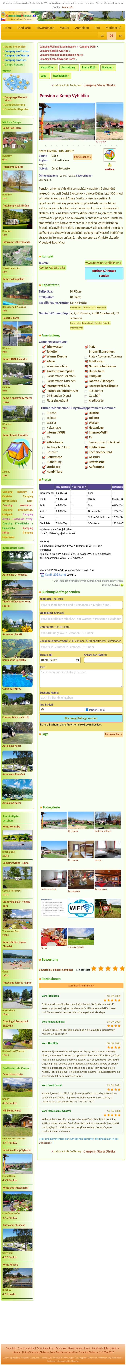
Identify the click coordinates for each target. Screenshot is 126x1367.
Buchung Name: (49, 693)
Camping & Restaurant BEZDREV (15, 1023)
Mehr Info (67, 7)
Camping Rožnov (11, 688)
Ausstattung (68, 67)
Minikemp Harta (12, 1110)
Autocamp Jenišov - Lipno (17, 982)
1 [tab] (46, 146)
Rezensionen (60, 75)
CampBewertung (15, 104)
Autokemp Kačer (11, 745)
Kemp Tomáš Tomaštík (15, 435)
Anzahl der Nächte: (95, 655)
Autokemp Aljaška (13, 166)
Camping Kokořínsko (17, 505)
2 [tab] (51, 146)
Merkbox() (113, 28)
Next (121, 123)
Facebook (60, 1348)
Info (97, 28)
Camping (11, 1348)
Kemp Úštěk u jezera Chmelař (14, 944)
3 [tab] (57, 146)
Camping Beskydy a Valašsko (17, 494)
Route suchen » (82, 157)
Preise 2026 (88, 67)
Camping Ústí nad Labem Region (58, 46)
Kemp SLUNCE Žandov (15, 359)
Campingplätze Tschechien (19, 1357)
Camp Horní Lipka (13, 1074)
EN (120, 35)
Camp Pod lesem (12, 128)
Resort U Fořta (11, 318)
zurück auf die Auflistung (67, 85)
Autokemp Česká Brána (16, 205)
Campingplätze (45, 1348)
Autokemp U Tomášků (14, 574)
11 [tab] (100, 146)
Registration (112, 1348)
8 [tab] (84, 146)
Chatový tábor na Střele (15, 717)
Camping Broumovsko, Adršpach (17, 512)
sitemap (16, 1352)
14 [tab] (117, 146)
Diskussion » (46, 1143)
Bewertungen (45, 28)
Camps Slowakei (14, 64)
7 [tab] (78, 146)
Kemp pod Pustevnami (15, 1187)
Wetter (64, 28)
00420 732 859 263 (52, 268)
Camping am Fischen (17, 51)
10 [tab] (95, 146)
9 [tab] (89, 146)
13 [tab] (111, 146)
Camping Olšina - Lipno (16, 863)
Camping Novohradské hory (17, 498)
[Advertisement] (17, 1323)
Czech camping (26, 1348)
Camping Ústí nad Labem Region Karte (61, 54)
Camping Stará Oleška (99, 85)
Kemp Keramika (11, 826)
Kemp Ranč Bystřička (14, 660)
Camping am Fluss (15, 60)
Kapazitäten (47, 67)
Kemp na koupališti (13, 279)
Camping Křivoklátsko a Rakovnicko (17, 526)
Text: (42, 667)
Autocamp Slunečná (13, 774)
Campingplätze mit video (16, 98)
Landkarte (24, 28)
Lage (43, 75)
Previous (41, 123)
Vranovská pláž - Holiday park (16, 904)
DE (111, 36)
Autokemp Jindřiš (12, 634)
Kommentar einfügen (81, 985)
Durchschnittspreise (17, 109)
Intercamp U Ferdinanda (16, 242)
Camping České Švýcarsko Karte (57, 59)
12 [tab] (106, 146)
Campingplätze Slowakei (68, 1361)
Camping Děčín (87, 46)
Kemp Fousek (10, 1264)
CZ (102, 35)
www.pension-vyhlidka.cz (102, 263)
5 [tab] (67, 146)
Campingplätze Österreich (85, 1357)
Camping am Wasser (17, 55)
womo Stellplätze (15, 46)
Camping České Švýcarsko (54, 50)
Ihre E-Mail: (47, 705)
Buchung (107, 67)
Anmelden (82, 28)
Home (8, 28)
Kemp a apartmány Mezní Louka (17, 400)
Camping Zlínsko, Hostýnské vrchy (17, 517)
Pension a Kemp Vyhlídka (17, 1150)
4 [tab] (62, 146)
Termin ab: (46, 655)
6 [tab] (73, 146)
